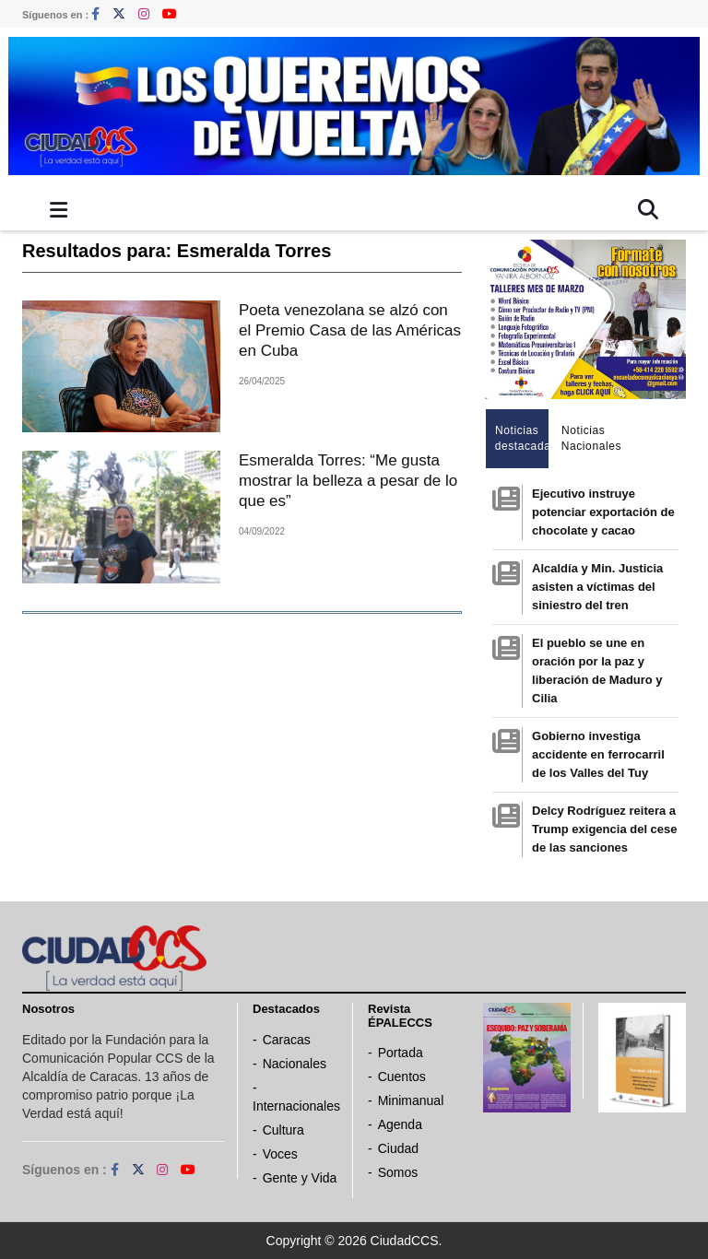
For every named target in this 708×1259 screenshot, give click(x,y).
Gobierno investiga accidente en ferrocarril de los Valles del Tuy (598, 754)
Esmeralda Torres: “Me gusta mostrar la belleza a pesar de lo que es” (348, 481)
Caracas (287, 1039)
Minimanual (411, 1100)
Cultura (283, 1130)
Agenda (400, 1124)
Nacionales (294, 1063)
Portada (400, 1052)
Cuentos (402, 1076)
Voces (280, 1154)
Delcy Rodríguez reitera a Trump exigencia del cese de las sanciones (605, 829)
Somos (398, 1172)
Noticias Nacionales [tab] (588, 438)
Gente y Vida (300, 1178)
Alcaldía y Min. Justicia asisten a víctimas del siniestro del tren (597, 586)
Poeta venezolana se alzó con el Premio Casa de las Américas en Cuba (350, 330)
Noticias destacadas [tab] (522, 438)
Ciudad (398, 1148)
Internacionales (296, 1106)
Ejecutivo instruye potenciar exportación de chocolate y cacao (603, 512)
